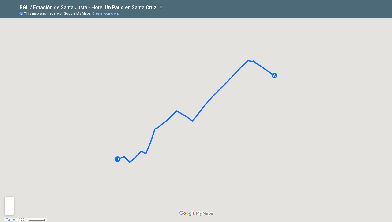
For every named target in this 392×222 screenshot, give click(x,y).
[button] (274, 75)
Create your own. (105, 14)
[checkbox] (161, 6)
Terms (10, 219)
